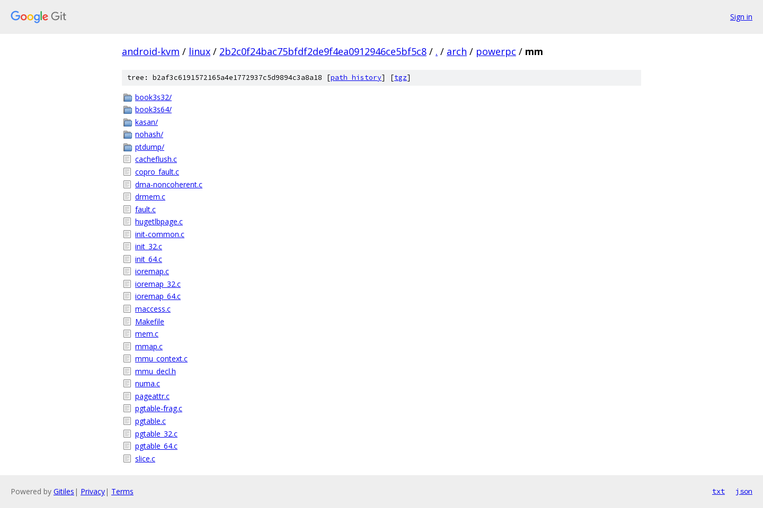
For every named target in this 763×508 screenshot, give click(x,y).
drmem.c (150, 197)
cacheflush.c (156, 159)
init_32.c (148, 246)
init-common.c (159, 234)
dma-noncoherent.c (168, 184)
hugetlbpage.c (159, 221)
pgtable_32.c (156, 434)
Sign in (741, 17)
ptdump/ (149, 147)
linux (199, 51)
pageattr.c (152, 396)
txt (718, 491)
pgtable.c (150, 421)
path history (356, 77)
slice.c (145, 458)
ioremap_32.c (158, 284)
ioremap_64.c (158, 296)
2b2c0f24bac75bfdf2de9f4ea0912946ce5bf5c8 (323, 51)
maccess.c (153, 309)
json (743, 491)
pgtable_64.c (156, 446)
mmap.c (149, 346)
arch (457, 51)
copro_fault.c (157, 172)
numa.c (147, 383)
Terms (122, 491)
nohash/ (149, 134)
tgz (400, 77)
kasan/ (146, 122)
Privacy (93, 491)
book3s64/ (153, 109)
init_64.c (148, 259)
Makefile (149, 321)
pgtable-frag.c (158, 408)
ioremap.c (152, 271)
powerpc (496, 51)
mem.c (146, 334)
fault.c (145, 209)
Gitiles (64, 491)
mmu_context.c (161, 358)
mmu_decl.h (155, 371)
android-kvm (151, 51)
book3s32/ (153, 97)
